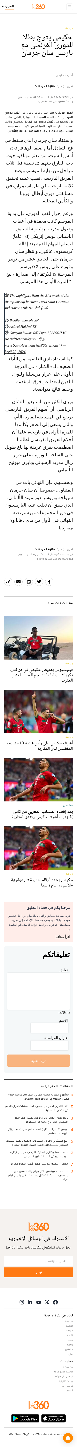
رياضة (69, 28)
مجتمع (69, 1330)
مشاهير (69, 1349)
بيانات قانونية (66, 1381)
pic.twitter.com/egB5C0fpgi (24, 339)
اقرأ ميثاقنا (62, 937)
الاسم (63, 1020)
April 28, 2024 (15, 352)
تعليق (64, 970)
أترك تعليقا (38, 1060)
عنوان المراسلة (56, 1038)
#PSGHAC (58, 333)
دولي (70, 1354)
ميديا (70, 1339)
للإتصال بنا (67, 1385)
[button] (68, 1438)
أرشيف (69, 1390)
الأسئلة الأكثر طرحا (63, 1371)
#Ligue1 (43, 333)
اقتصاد (69, 1325)
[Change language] (9, 7)
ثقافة (70, 1335)
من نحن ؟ (68, 1366)
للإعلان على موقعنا (63, 1376)
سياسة (69, 1321)
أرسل (38, 1272)
